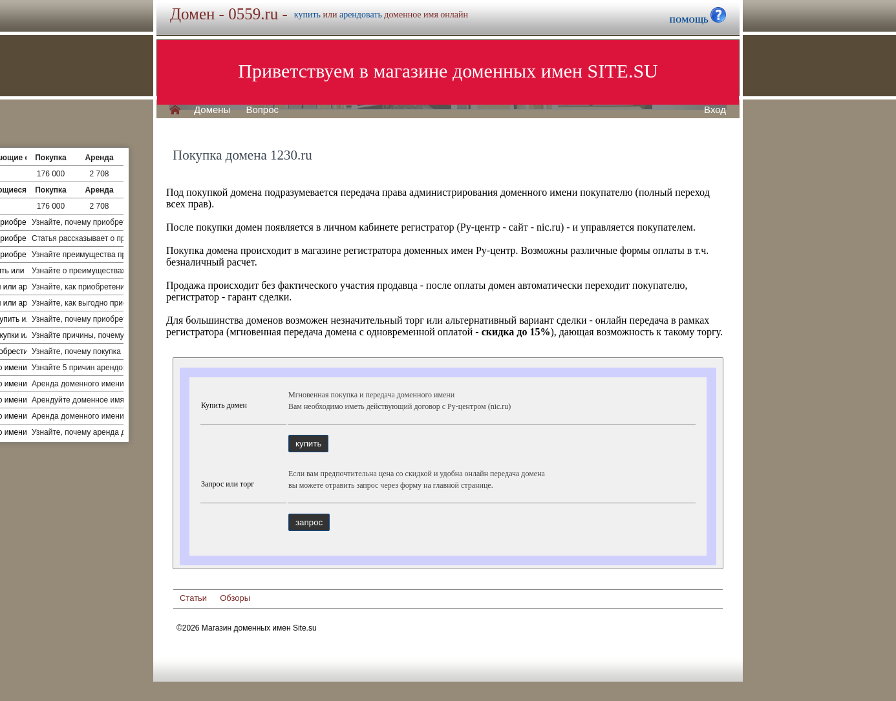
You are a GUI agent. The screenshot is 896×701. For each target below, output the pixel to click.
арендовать (360, 14)
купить (307, 14)
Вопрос (262, 110)
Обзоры (235, 598)
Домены (212, 110)
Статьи (193, 598)
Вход (715, 110)
